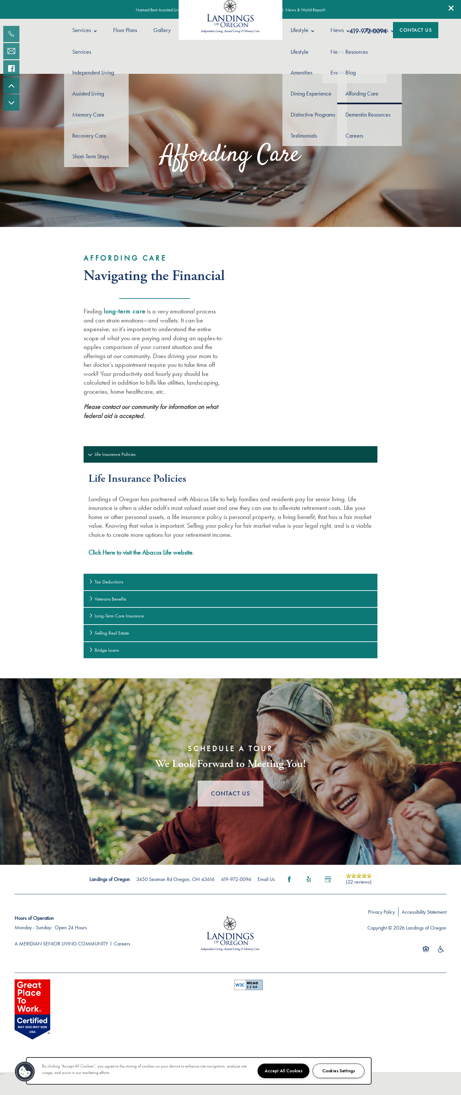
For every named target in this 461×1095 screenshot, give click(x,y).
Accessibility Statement (424, 912)
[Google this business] (328, 879)
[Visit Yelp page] (309, 879)
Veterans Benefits (107, 599)
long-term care (124, 311)
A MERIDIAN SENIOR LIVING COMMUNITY (61, 943)
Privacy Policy (381, 912)
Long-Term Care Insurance (116, 616)
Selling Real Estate (108, 633)
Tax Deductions (105, 582)
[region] (199, 1071)
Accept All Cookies (283, 1071)
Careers (122, 943)
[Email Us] (11, 51)
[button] (451, 8)
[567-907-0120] (11, 34)
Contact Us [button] (230, 793)
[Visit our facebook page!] (11, 68)
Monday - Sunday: (33, 927)
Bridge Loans (103, 650)
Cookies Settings (338, 1071)
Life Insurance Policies (111, 454)
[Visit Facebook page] (289, 879)
